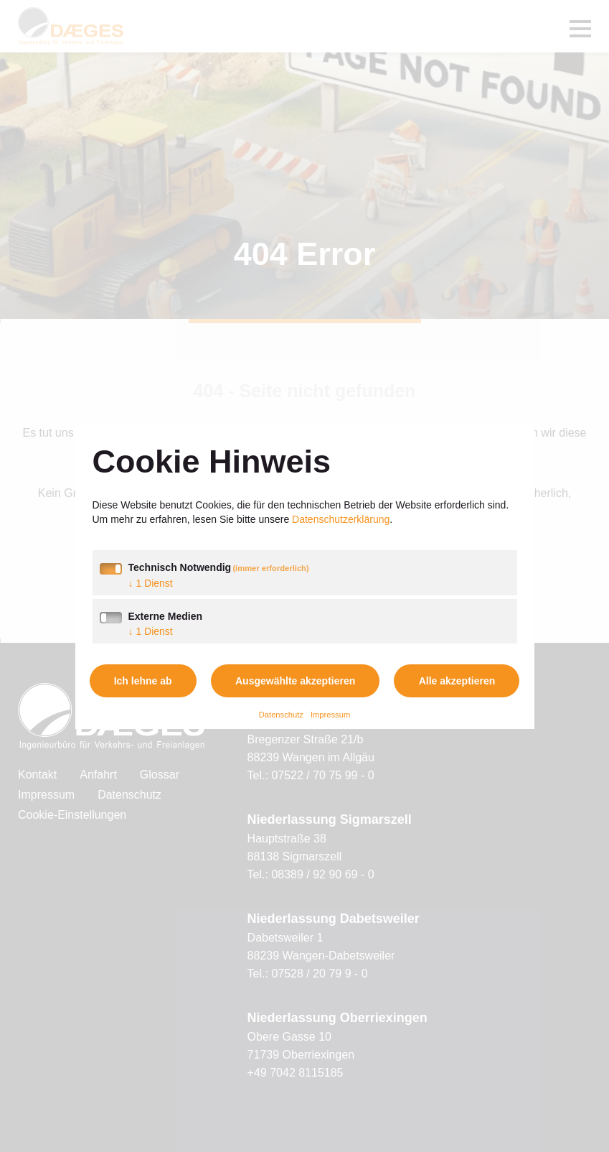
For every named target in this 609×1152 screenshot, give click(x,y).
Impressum (330, 714)
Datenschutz (281, 714)
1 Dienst (150, 583)
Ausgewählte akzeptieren (295, 681)
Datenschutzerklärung (341, 519)
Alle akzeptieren (457, 681)
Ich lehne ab (143, 681)
